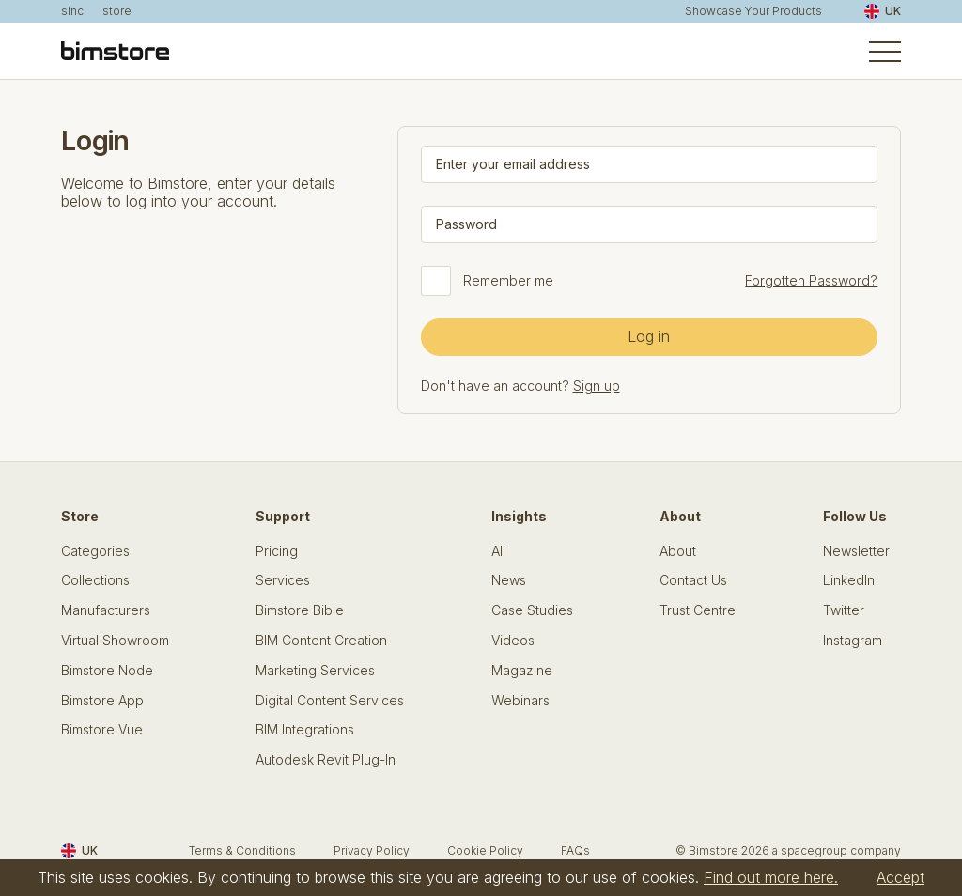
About (677, 551)
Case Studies (532, 610)
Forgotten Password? (811, 280)
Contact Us (693, 580)
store (117, 11)
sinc (72, 11)
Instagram (852, 640)
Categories (95, 551)
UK (882, 11)
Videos (513, 640)
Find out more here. (771, 877)
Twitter (843, 610)
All (498, 551)
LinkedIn (849, 580)
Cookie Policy (485, 850)
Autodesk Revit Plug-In (326, 759)
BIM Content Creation (321, 640)
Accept (900, 877)
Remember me (508, 280)
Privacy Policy (372, 850)
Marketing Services (315, 670)
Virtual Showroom (115, 640)
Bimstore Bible (300, 610)
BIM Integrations (305, 729)
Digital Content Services (330, 700)
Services (283, 580)
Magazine (521, 670)
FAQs (575, 850)
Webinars (520, 700)
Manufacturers (105, 610)
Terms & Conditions (242, 850)
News (508, 580)
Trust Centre (697, 610)
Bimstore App (102, 700)
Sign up (596, 386)
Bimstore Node (107, 670)
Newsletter (856, 551)
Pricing (277, 551)
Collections (95, 580)
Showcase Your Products (753, 11)
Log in (649, 336)
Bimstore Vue (102, 729)
